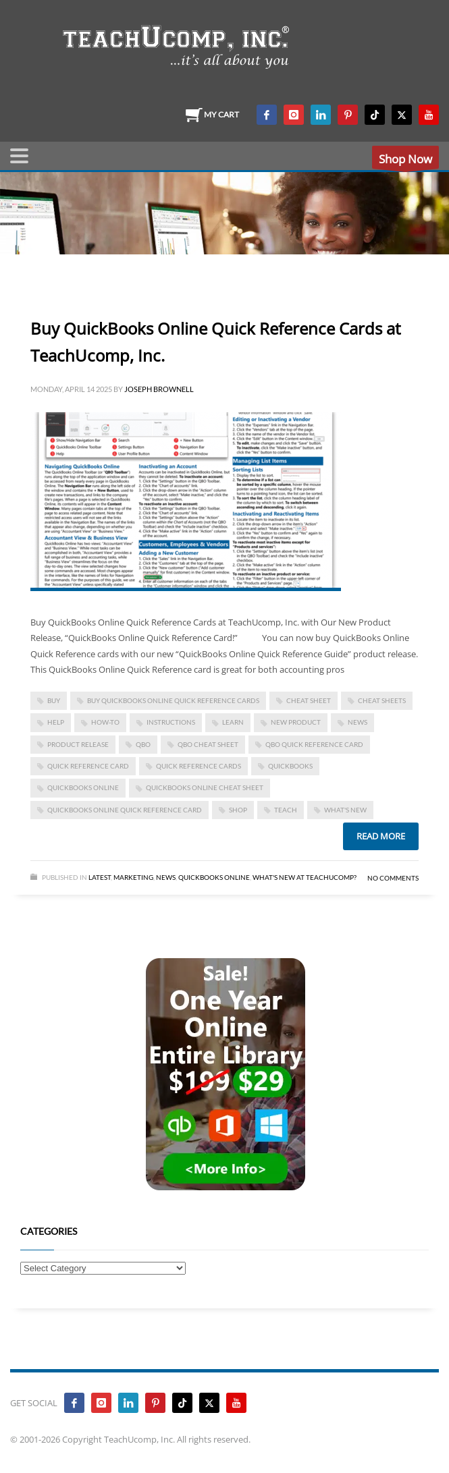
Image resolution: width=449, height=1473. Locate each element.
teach (285, 810)
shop (238, 810)
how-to (105, 722)
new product (296, 722)
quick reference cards (198, 766)
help (55, 722)
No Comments (393, 878)
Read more (380, 836)
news (357, 722)
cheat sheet (308, 700)
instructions (171, 722)
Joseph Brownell (159, 389)
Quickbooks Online (214, 877)
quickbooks (290, 766)
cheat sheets (382, 700)
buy (53, 700)
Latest (99, 877)
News (166, 877)
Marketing (133, 877)
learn (233, 722)
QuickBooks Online (83, 787)
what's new (345, 810)
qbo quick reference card (314, 744)
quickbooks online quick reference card (124, 810)
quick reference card (88, 766)
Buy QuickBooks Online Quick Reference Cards (173, 700)
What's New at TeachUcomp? (304, 877)
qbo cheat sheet (208, 744)
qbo (143, 744)
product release (78, 744)
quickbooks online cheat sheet (204, 787)
